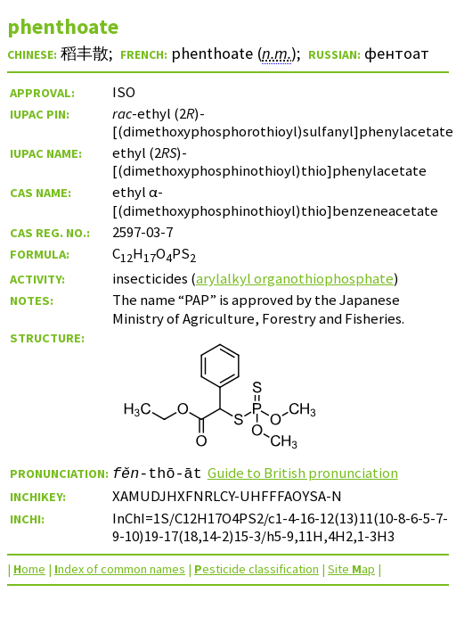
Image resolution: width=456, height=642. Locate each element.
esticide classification (256, 569)
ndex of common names (119, 569)
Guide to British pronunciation (303, 472)
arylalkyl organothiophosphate (295, 278)
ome (29, 569)
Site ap (351, 569)
